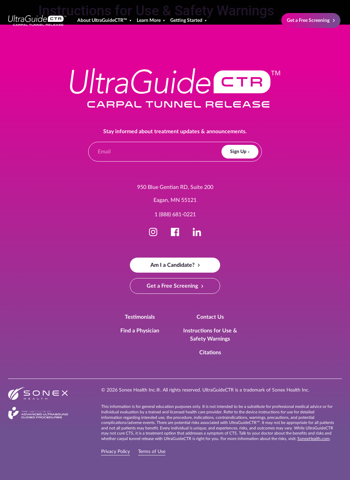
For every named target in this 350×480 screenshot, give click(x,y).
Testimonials (140, 317)
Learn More (151, 20)
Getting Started (189, 20)
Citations (210, 352)
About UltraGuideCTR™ (105, 20)
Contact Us (210, 317)
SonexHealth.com (313, 439)
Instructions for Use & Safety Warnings (210, 335)
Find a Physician (139, 330)
